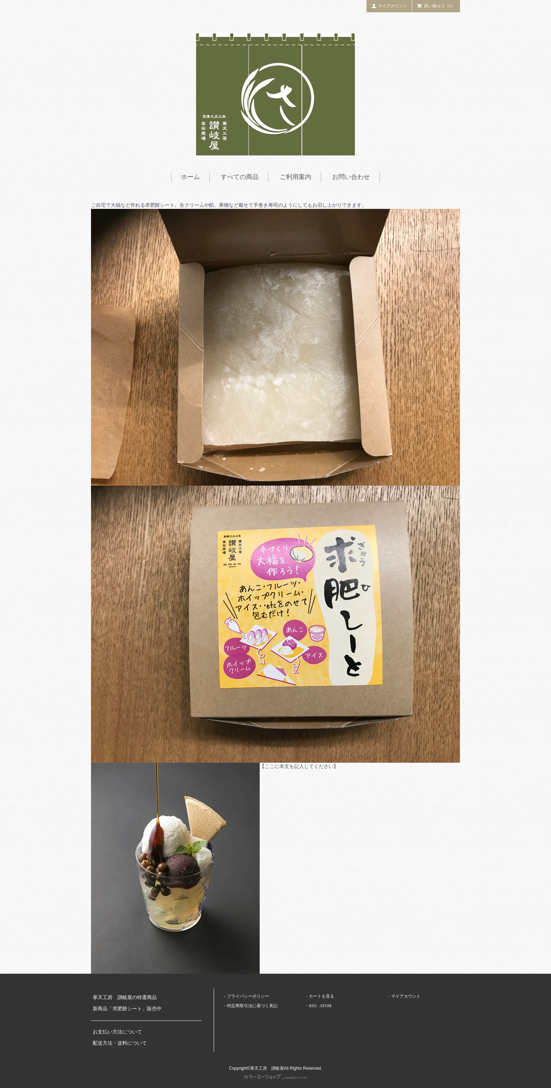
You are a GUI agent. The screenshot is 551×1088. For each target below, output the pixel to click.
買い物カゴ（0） (436, 5)
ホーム (190, 176)
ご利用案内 (295, 176)
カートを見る (321, 996)
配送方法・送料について (120, 1043)
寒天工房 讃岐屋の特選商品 (125, 997)
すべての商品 (240, 176)
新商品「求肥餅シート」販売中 (127, 1008)
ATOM (325, 1005)
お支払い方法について (117, 1032)
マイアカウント (389, 5)
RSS (312, 1005)
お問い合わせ (351, 176)
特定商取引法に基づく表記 (252, 1005)
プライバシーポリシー (248, 996)
